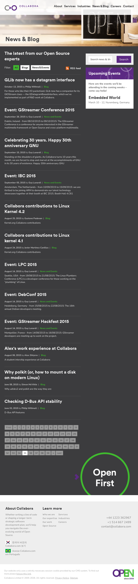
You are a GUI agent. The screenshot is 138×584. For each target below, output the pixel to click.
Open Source (49, 525)
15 (12, 433)
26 (74, 433)
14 (7, 433)
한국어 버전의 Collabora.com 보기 (16, 543)
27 (7, 439)
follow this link (23, 573)
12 (70, 426)
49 (65, 445)
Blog (46, 87)
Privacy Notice (62, 577)
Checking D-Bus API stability (33, 400)
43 (30, 445)
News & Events (43, 67)
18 (28, 433)
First (8, 426)
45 (42, 445)
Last (59, 452)
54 (19, 452)
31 (31, 439)
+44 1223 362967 (118, 517)
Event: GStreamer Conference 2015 (39, 110)
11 (65, 426)
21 (45, 433)
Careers (116, 6)
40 (13, 445)
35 (55, 439)
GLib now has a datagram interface (39, 80)
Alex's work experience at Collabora (40, 348)
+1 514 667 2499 (119, 522)
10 (60, 426)
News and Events (52, 117)
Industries (83, 6)
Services (69, 6)
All (16, 67)
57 (36, 452)
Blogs (25, 67)
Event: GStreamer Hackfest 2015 (36, 321)
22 (50, 433)
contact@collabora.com (116, 526)
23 (56, 433)
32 (37, 439)
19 (33, 433)
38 (72, 439)
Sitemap (74, 577)
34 (49, 439)
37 (67, 439)
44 (36, 445)
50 (71, 445)
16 (18, 433)
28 (13, 439)
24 (62, 433)
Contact (128, 6)
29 (19, 439)
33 (43, 439)
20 (39, 433)
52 (7, 452)
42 (24, 445)
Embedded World (104, 98)
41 (19, 445)
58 (42, 452)
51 (77, 445)
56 (30, 452)
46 (48, 445)
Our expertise (50, 517)
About (58, 6)
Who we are (49, 514)
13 (76, 426)
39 (7, 445)
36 (61, 439)
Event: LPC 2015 (20, 264)
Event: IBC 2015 (20, 176)
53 (13, 452)
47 (53, 445)
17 (23, 433)
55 (25, 452)
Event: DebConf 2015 (25, 294)
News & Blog (100, 6)
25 (68, 433)
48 (59, 445)
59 (48, 452)
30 (25, 439)
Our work (47, 521)
